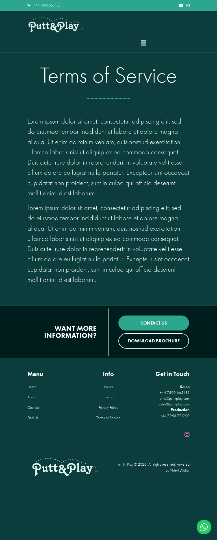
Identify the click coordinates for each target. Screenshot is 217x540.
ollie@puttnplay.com (175, 398)
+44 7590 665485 (46, 5)
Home (31, 387)
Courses (33, 407)
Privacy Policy (108, 407)
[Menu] (143, 43)
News (108, 387)
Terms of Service (108, 417)
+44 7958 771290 (175, 415)
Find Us (32, 417)
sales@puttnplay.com (174, 404)
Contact (108, 397)
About (31, 397)
